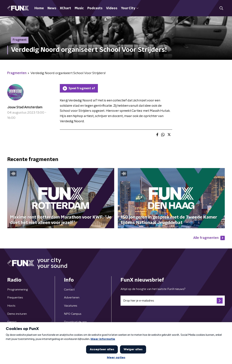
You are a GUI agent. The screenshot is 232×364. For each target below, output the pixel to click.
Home (39, 8)
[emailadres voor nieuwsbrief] (173, 301)
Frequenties (15, 297)
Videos (111, 8)
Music (79, 8)
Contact (69, 289)
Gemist (11, 322)
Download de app (75, 322)
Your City (129, 8)
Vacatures (70, 305)
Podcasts (94, 8)
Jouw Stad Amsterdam (24, 107)
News (51, 8)
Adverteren (71, 297)
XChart (65, 8)
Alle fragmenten (209, 238)
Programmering (17, 289)
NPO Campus (72, 313)
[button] (221, 8)
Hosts (11, 305)
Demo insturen (17, 313)
